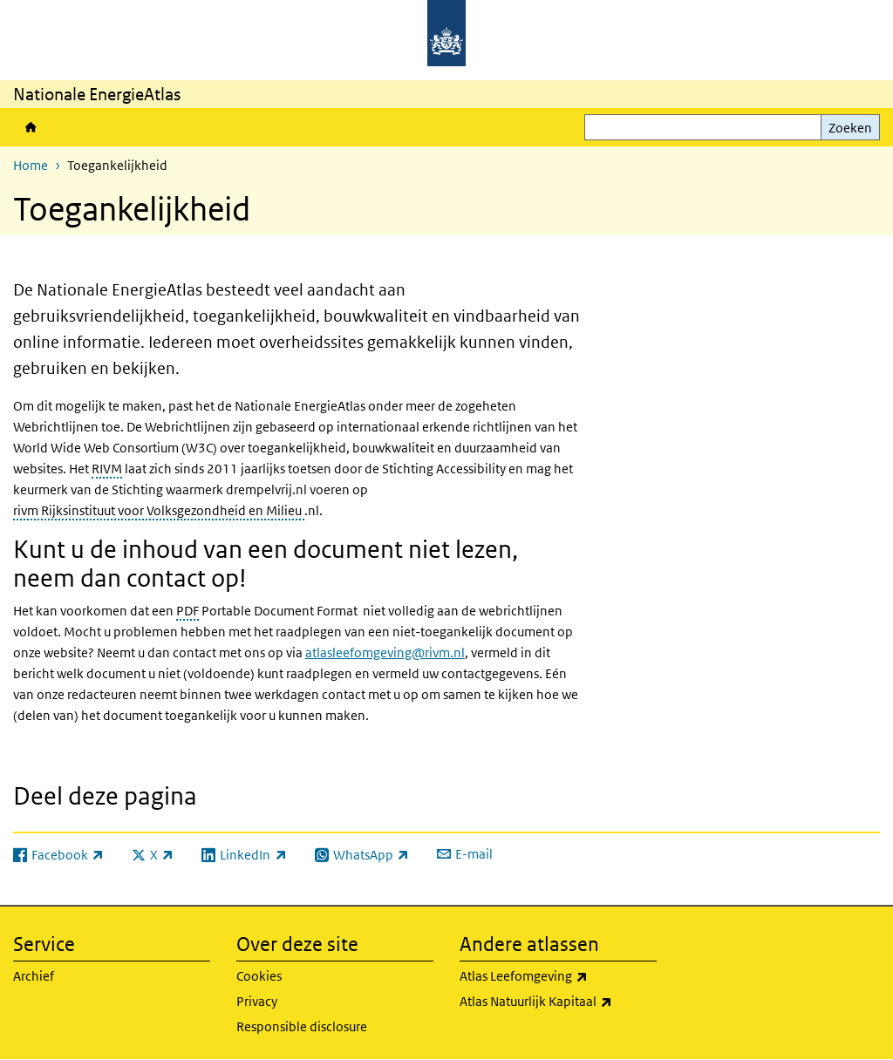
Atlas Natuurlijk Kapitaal (558, 1001)
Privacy (256, 1001)
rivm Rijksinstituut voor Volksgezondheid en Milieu (158, 510)
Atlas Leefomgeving (558, 976)
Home (31, 127)
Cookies (259, 976)
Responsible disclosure (301, 1026)
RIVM (107, 468)
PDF (187, 610)
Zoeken (850, 127)
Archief (33, 976)
